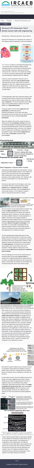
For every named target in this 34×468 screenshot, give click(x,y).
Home (17, 461)
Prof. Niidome (5, 64)
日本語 (5, 24)
